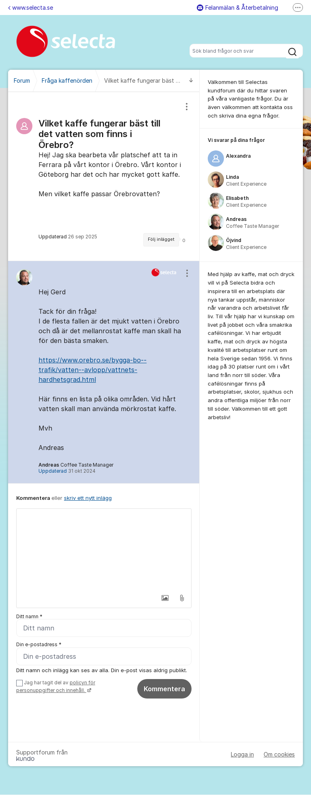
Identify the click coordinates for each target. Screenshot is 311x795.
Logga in (242, 754)
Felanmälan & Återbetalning (237, 7)
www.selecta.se (30, 7)
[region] (104, 176)
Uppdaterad (67, 471)
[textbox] (104, 549)
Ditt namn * (29, 616)
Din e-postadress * (39, 645)
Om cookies (279, 754)
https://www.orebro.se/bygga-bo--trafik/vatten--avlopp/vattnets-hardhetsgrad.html (92, 370)
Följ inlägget (161, 239)
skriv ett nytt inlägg (88, 498)
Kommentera (164, 689)
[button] (165, 598)
